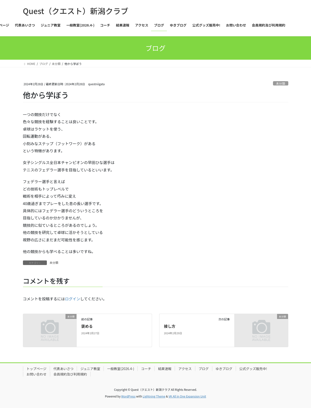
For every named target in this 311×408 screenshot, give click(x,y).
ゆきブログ (224, 368)
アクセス (184, 368)
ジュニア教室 (90, 368)
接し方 (169, 326)
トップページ (37, 368)
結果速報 (164, 368)
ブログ (204, 368)
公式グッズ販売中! (253, 368)
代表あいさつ (63, 368)
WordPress (128, 396)
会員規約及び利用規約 (70, 374)
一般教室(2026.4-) (120, 368)
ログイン (72, 299)
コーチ (146, 368)
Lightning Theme (154, 396)
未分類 (280, 83)
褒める (87, 326)
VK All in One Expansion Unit (187, 396)
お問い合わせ (37, 374)
